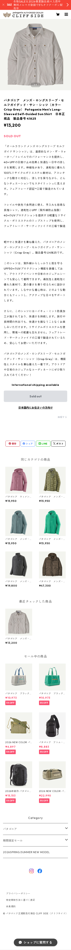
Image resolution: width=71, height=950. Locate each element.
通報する (62, 417)
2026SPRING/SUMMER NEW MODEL (26, 852)
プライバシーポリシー (18, 893)
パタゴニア (10, 829)
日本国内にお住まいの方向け (35, 407)
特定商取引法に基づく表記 (20, 900)
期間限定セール (13, 840)
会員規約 (11, 906)
